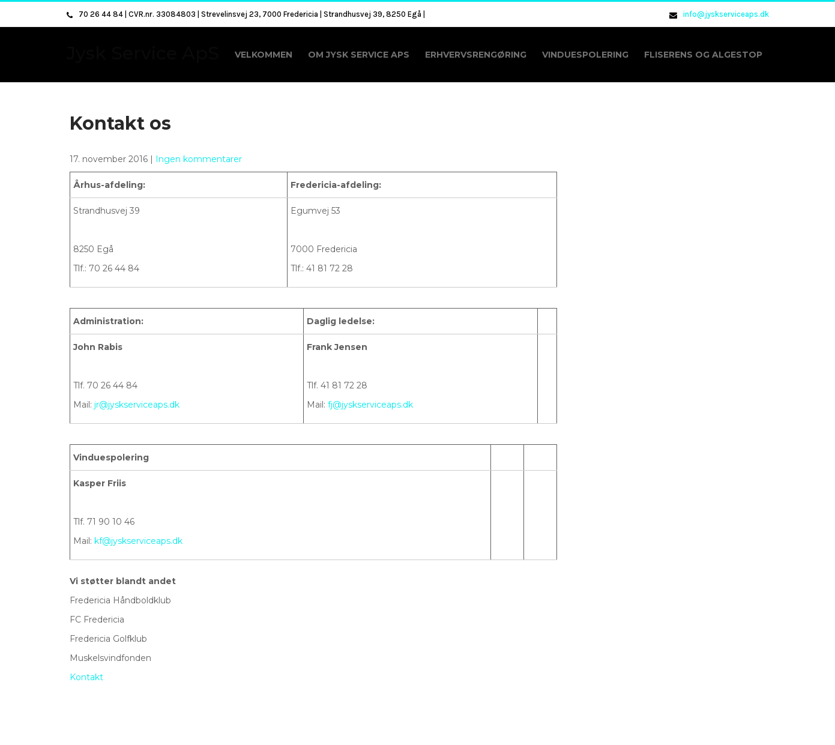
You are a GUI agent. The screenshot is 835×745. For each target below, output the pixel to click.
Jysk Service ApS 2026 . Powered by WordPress (417, 729)
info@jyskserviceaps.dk (726, 14)
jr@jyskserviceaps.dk (136, 404)
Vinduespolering (585, 54)
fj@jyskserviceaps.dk (370, 404)
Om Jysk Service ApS (358, 54)
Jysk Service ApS (143, 53)
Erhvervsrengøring (475, 54)
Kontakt (86, 677)
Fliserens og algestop (703, 54)
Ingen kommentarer (198, 159)
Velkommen (263, 54)
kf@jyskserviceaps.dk (138, 540)
